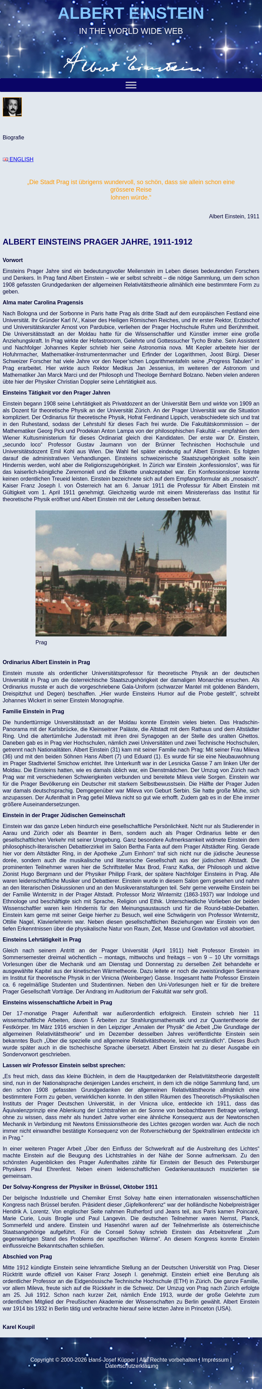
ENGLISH (18, 159)
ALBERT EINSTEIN (131, 13)
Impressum (215, 1360)
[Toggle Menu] (131, 85)
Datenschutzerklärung (131, 1366)
